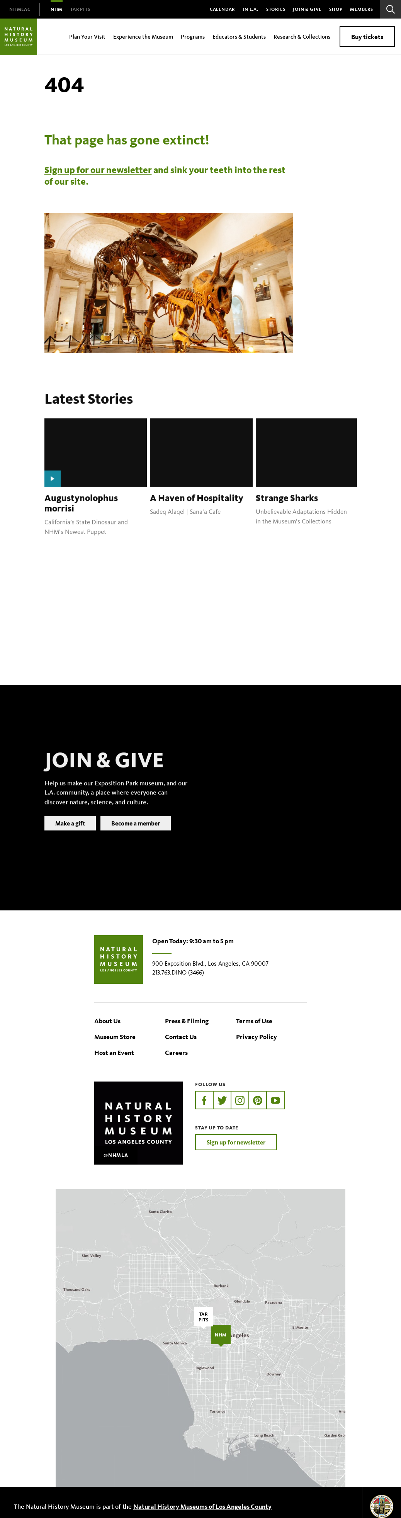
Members (361, 9)
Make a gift (70, 834)
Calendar (222, 9)
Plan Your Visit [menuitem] (87, 36)
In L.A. (250, 9)
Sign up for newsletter (236, 1142)
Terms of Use (254, 1021)
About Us (107, 1021)
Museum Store (115, 1036)
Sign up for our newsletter (98, 170)
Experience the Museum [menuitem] (143, 36)
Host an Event (114, 1052)
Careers (176, 1052)
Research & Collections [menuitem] (302, 36)
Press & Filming (187, 1021)
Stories (275, 9)
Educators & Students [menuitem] (239, 36)
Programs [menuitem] (193, 36)
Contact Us (181, 1036)
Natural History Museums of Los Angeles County (202, 1506)
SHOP (335, 9)
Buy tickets (367, 36)
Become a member (135, 834)
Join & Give (307, 9)
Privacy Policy (256, 1036)
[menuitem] (20, 9)
